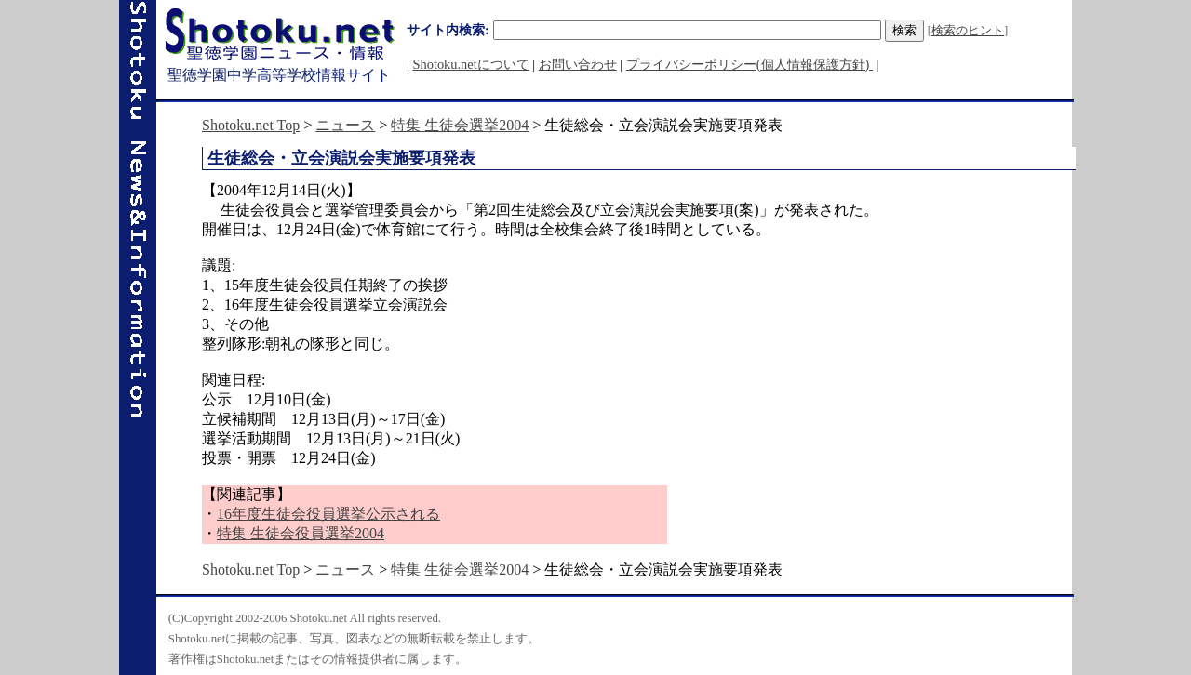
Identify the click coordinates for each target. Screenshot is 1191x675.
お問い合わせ (578, 64)
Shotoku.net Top (251, 125)
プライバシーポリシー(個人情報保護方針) (749, 64)
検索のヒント (967, 30)
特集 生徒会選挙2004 (460, 125)
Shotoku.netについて (470, 64)
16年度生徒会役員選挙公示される (328, 514)
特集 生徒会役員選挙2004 (300, 533)
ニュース (345, 125)
